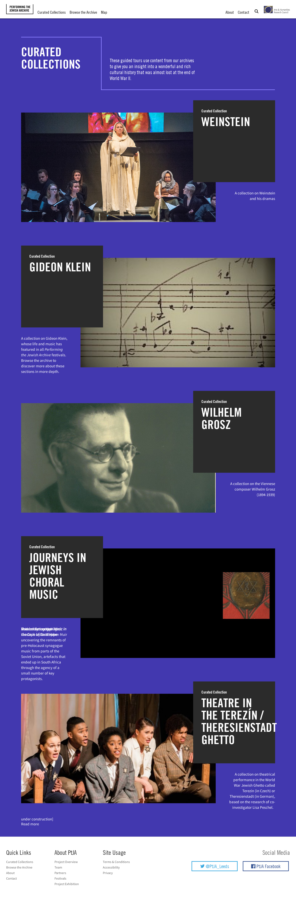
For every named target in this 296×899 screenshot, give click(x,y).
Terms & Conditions (116, 862)
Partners (60, 873)
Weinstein (225, 121)
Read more (30, 823)
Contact (243, 12)
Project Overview (66, 862)
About (230, 12)
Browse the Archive (83, 12)
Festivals (60, 878)
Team (58, 867)
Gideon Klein (60, 266)
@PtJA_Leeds (214, 866)
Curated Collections (51, 12)
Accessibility (111, 867)
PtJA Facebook (265, 866)
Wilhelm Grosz (221, 418)
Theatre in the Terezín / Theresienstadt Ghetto (239, 721)
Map (104, 12)
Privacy (108, 873)
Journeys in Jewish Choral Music (57, 576)
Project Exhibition (66, 884)
